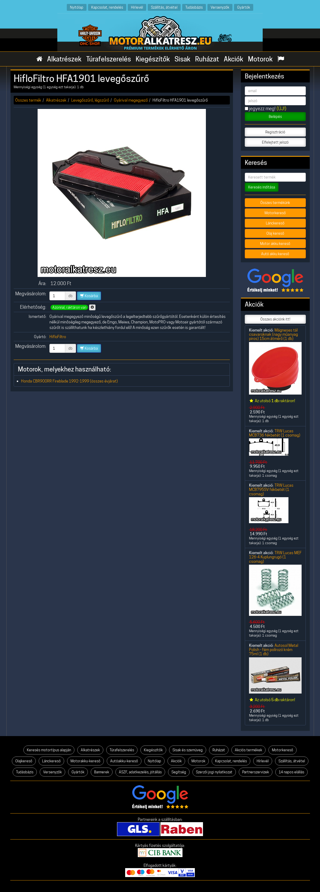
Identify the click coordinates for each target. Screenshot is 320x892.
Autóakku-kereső (124, 761)
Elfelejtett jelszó (275, 142)
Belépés (275, 116)
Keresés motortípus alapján (49, 750)
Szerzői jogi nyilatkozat (214, 772)
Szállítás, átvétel (164, 7)
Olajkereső (23, 761)
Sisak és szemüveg (187, 750)
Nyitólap (76, 7)
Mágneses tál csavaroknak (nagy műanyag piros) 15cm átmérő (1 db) (273, 334)
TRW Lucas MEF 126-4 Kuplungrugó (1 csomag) (275, 557)
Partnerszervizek (255, 772)
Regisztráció (275, 132)
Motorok (260, 59)
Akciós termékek (248, 750)
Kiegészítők (153, 59)
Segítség (178, 772)
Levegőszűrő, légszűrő (90, 100)
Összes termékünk (275, 203)
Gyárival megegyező (131, 100)
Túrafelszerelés (108, 59)
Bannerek (101, 772)
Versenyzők (220, 7)
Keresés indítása (261, 187)
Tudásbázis (194, 7)
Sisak (182, 59)
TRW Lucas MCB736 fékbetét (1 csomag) (274, 433)
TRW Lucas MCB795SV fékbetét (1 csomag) (271, 489)
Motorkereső (275, 213)
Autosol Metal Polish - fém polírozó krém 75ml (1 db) (273, 649)
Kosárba (89, 296)
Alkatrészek (64, 59)
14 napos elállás (291, 772)
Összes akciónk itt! (275, 319)
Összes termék (28, 100)
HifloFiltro (57, 336)
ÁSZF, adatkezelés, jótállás (140, 772)
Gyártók (243, 7)
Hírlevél (137, 7)
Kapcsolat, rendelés (107, 7)
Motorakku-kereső (85, 761)
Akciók (233, 59)
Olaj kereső (275, 233)
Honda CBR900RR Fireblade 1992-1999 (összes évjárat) (69, 381)
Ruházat (207, 59)
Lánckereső (275, 223)
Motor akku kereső (275, 244)
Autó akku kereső (275, 254)
